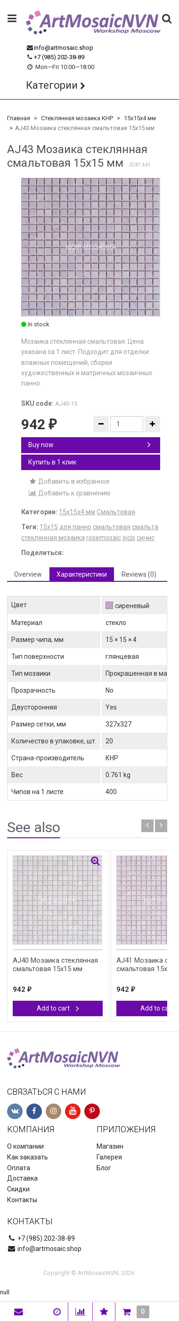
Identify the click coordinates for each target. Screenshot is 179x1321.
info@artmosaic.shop (63, 47)
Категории (52, 85)
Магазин (110, 1146)
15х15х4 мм (140, 118)
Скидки (18, 1189)
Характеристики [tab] (82, 574)
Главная (18, 118)
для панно (75, 527)
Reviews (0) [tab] (139, 574)
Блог (104, 1168)
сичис (146, 537)
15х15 (49, 527)
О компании (25, 1146)
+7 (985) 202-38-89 (59, 57)
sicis (128, 537)
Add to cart (58, 1008)
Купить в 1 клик (52, 462)
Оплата (18, 1168)
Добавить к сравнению (69, 493)
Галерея (109, 1157)
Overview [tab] (28, 574)
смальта (145, 527)
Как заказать (27, 1157)
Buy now (89, 444)
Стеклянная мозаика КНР (77, 118)
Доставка (22, 1178)
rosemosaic (103, 537)
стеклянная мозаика (53, 537)
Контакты (22, 1200)
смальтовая (111, 527)
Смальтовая (116, 512)
